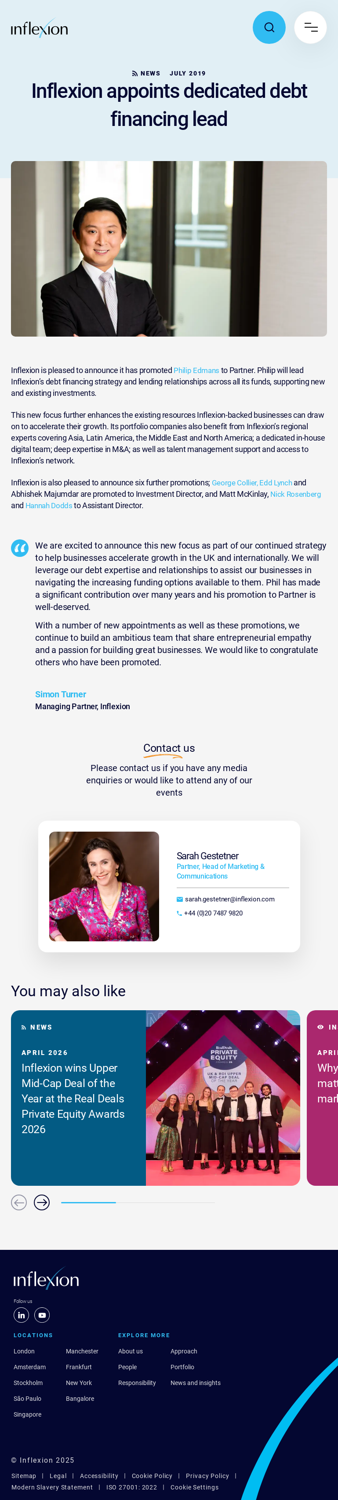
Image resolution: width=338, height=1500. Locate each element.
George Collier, (236, 482)
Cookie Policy (152, 1475)
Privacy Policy (207, 1475)
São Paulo (27, 1398)
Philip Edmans (198, 370)
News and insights (196, 1382)
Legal (58, 1475)
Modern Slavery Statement (52, 1487)
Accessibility (99, 1475)
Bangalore (80, 1398)
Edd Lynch (279, 482)
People (127, 1367)
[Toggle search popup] (269, 27)
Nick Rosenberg (296, 494)
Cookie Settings (195, 1487)
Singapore (27, 1414)
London (24, 1351)
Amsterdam (30, 1367)
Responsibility (137, 1382)
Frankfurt (79, 1367)
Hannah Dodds (50, 505)
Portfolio (182, 1367)
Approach (184, 1351)
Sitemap (23, 1475)
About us (130, 1351)
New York (79, 1382)
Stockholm (28, 1382)
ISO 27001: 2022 (132, 1487)
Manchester (82, 1351)
